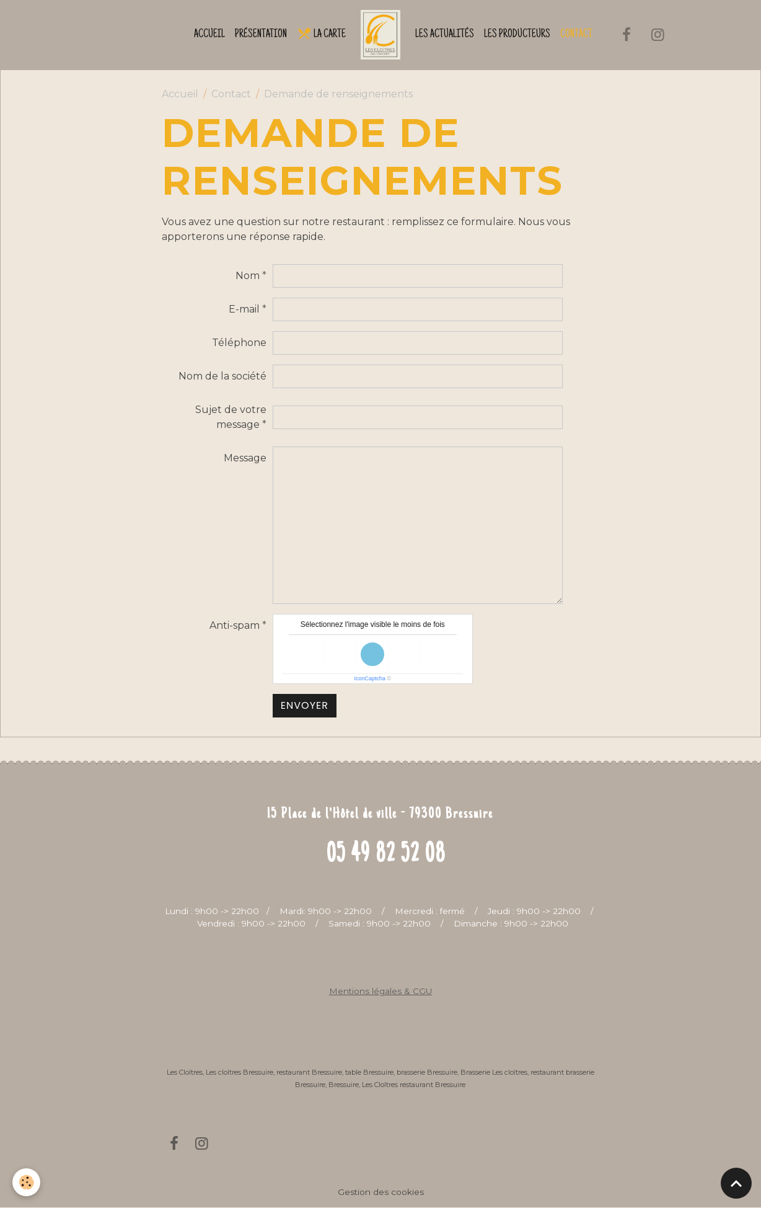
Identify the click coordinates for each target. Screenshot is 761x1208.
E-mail (244, 309)
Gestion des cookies (381, 1192)
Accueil (209, 35)
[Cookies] (26, 1182)
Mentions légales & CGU (380, 991)
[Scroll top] (736, 1183)
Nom (247, 276)
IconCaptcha (369, 678)
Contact (576, 35)
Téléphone (239, 343)
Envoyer (304, 705)
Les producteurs (517, 35)
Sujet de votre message (230, 417)
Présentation (261, 35)
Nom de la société (222, 376)
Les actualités (444, 35)
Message (245, 458)
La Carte (321, 33)
